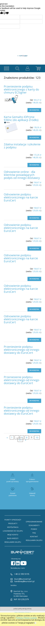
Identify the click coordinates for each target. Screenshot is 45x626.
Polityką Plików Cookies (26, 617)
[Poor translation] (6, 13)
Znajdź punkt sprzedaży (12, 480)
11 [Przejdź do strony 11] (20, 439)
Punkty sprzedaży (12, 520)
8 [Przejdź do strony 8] (26, 437)
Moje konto (12, 534)
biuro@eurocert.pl (22, 579)
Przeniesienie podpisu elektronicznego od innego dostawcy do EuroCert (21, 350)
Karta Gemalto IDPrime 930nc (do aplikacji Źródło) (21, 118)
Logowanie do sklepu (13, 531)
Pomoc (34, 529)
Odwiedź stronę (32, 494)
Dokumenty (34, 525)
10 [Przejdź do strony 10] (37, 437)
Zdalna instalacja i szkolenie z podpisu (22, 145)
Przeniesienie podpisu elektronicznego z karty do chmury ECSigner (21, 89)
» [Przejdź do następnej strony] (25, 439)
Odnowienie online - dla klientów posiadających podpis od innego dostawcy (22, 175)
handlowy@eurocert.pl (24, 581)
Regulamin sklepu (12, 542)
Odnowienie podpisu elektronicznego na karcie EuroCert (21, 197)
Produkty (12, 523)
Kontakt (34, 536)
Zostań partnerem (13, 494)
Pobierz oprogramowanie (32, 480)
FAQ (34, 533)
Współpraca (12, 527)
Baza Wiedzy (12, 538)
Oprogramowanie (34, 521)
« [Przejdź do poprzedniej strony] (7, 437)
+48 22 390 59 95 (21, 574)
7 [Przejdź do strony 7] (22, 437)
